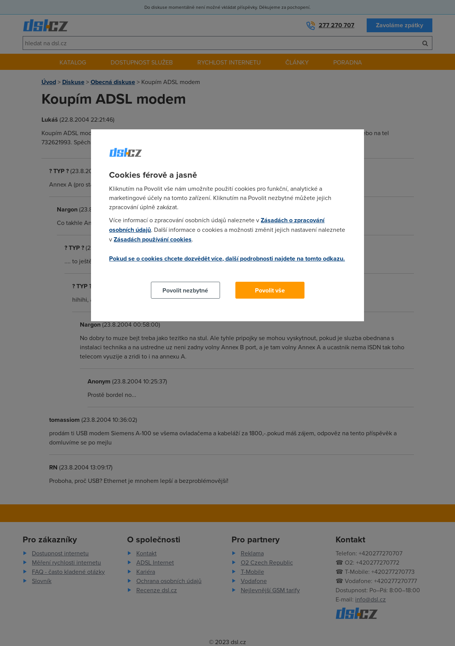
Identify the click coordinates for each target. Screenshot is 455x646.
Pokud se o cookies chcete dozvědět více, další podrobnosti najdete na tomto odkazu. (227, 258)
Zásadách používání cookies (153, 239)
